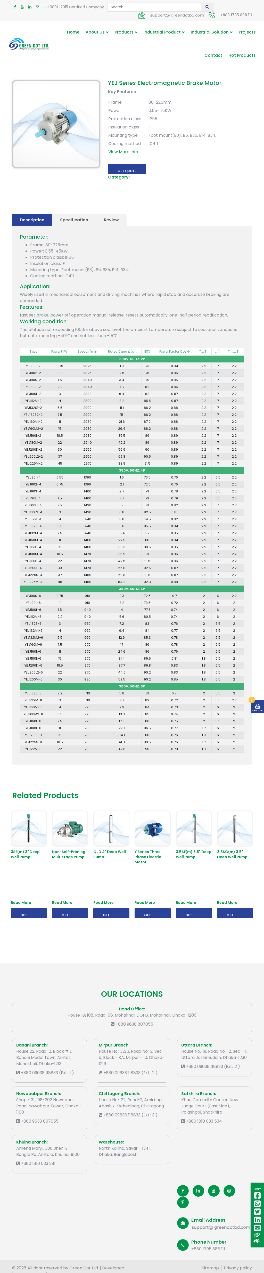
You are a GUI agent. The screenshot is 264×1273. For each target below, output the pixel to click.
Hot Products (242, 55)
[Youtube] (214, 1191)
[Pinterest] (183, 1202)
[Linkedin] (198, 1191)
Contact (213, 55)
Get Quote (127, 171)
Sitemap (210, 1268)
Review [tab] (111, 220)
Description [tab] (32, 220)
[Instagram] (229, 1191)
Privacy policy (238, 1268)
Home (73, 32)
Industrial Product (162, 32)
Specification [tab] (74, 220)
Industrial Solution (210, 32)
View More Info (123, 152)
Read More (21, 902)
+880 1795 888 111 (236, 15)
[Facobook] (183, 1191)
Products (124, 32)
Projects (247, 32)
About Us (95, 32)
